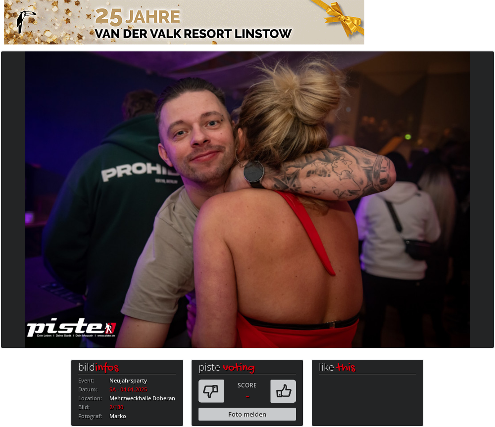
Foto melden (247, 414)
